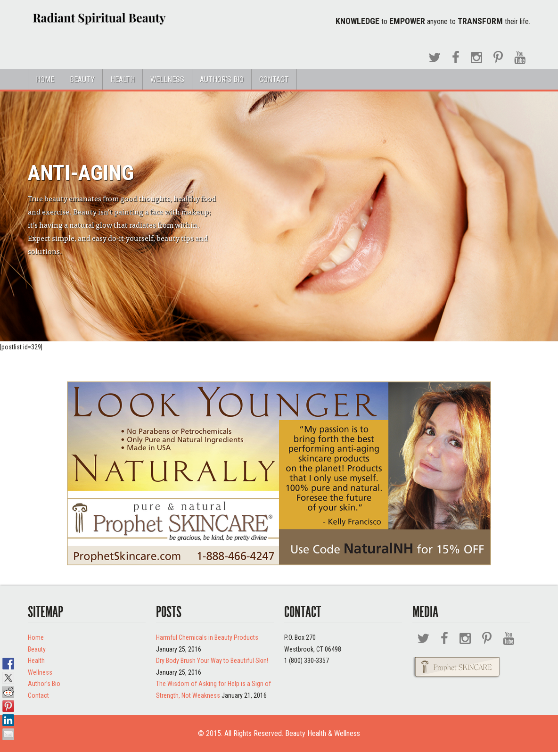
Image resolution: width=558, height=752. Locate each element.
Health (122, 79)
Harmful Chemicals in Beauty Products (207, 637)
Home (45, 79)
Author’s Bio (222, 79)
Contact (274, 79)
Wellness (167, 79)
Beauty (82, 79)
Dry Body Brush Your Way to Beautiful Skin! (212, 660)
